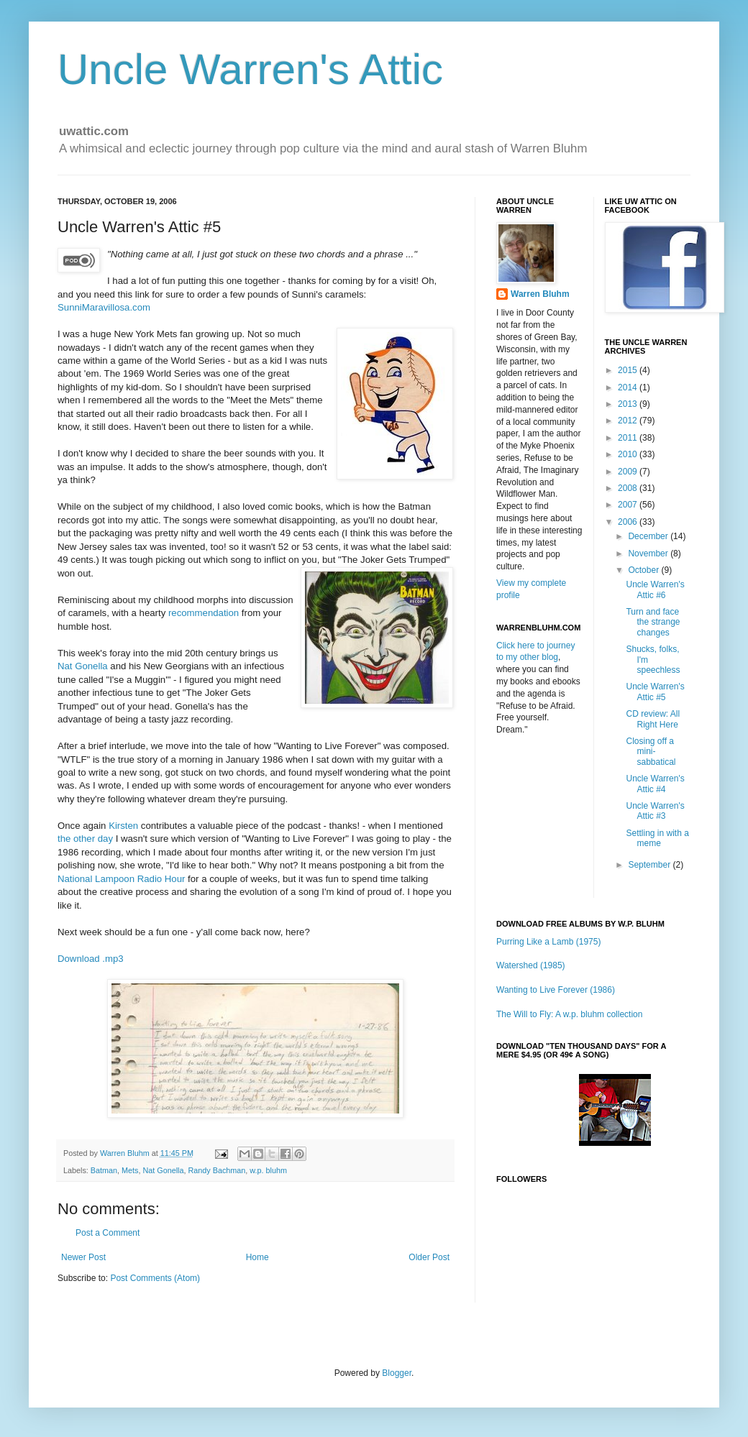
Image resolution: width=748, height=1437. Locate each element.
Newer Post (83, 1257)
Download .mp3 (91, 958)
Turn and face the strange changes (653, 622)
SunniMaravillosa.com (104, 307)
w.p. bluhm (268, 1170)
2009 (628, 472)
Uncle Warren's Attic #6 (655, 589)
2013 (628, 404)
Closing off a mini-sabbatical (650, 751)
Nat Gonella (83, 666)
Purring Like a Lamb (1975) (548, 942)
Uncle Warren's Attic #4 (655, 783)
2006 (628, 522)
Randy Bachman (216, 1170)
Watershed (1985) (530, 965)
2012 (628, 421)
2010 (628, 454)
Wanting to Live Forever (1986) (555, 990)
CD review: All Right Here (653, 719)
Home (257, 1257)
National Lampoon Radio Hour (121, 878)
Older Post (429, 1257)
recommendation (203, 612)
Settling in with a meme (657, 838)
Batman (104, 1170)
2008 (628, 488)
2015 (628, 370)
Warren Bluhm (126, 1153)
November (649, 553)
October (644, 570)
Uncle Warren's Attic (250, 69)
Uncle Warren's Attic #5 (655, 691)
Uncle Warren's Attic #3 (655, 811)
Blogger (396, 1373)
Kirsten (123, 825)
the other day (85, 838)
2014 (628, 387)
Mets (130, 1170)
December (649, 536)
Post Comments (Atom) (155, 1278)
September (650, 865)
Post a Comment (108, 1233)
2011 (628, 438)
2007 (628, 505)
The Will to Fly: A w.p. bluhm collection (569, 1014)
